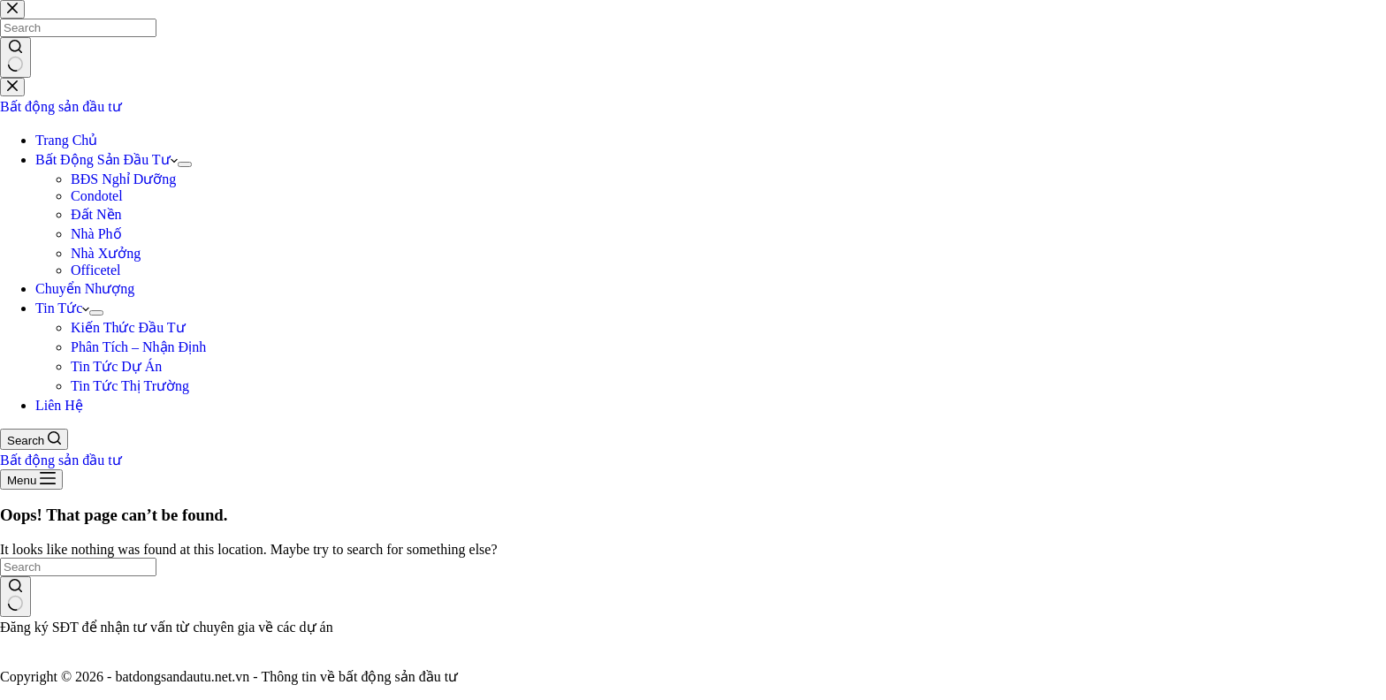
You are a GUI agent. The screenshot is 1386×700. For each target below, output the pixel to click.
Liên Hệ (59, 405)
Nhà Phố (96, 233)
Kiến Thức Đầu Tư (128, 327)
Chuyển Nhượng (84, 288)
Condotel (97, 195)
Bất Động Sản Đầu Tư (106, 159)
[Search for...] (78, 567)
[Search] (34, 439)
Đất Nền (96, 214)
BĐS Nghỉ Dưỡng (123, 178)
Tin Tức (62, 308)
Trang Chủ (66, 140)
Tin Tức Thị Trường (130, 385)
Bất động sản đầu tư (61, 106)
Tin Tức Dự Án (116, 366)
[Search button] (15, 596)
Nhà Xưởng (106, 253)
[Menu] (31, 479)
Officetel (96, 270)
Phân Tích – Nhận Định (138, 346)
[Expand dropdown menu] (185, 164)
